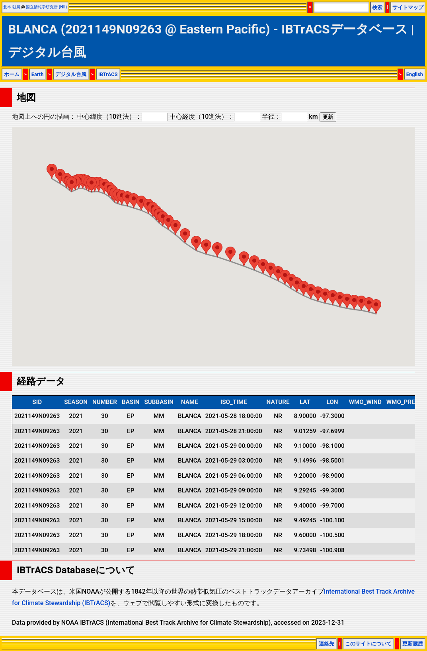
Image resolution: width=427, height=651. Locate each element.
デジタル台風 (70, 74)
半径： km (290, 116)
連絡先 (326, 644)
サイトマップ (407, 7)
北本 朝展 (11, 7)
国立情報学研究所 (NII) (46, 7)
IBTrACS (108, 74)
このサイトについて (368, 644)
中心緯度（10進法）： (122, 116)
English (414, 74)
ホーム (11, 74)
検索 (377, 7)
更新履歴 (412, 644)
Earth (37, 74)
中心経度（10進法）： (215, 116)
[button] (376, 306)
